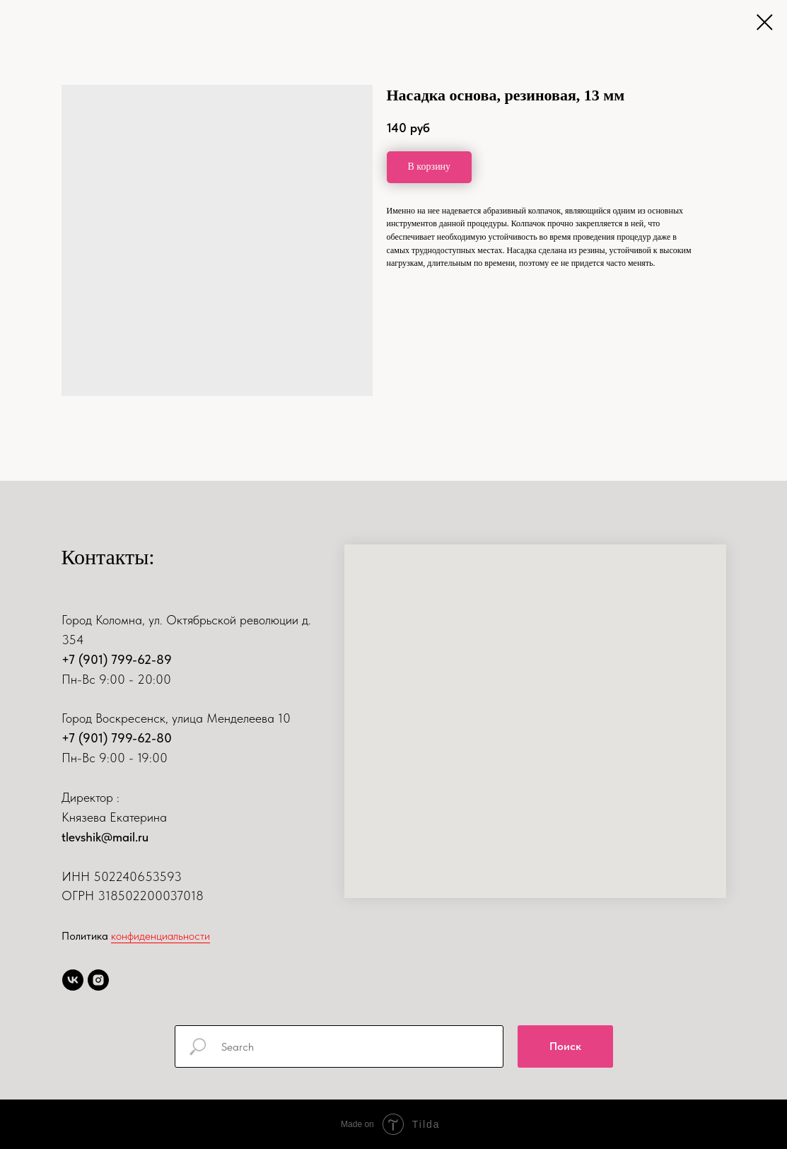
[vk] (72, 980)
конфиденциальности (160, 936)
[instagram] (98, 980)
